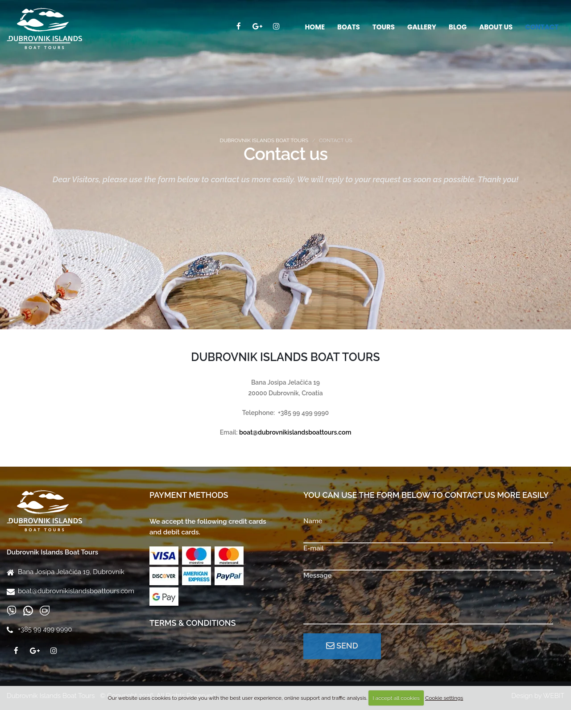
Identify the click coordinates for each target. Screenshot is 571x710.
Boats (348, 27)
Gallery (421, 27)
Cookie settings (444, 698)
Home (315, 27)
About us (496, 27)
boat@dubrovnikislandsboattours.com (76, 591)
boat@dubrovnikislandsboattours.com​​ (295, 432)
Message (317, 575)
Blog (458, 27)
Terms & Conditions (192, 623)
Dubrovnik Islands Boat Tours (263, 140)
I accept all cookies (395, 698)
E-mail (313, 548)
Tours (383, 27)
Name (313, 521)
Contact (542, 27)
